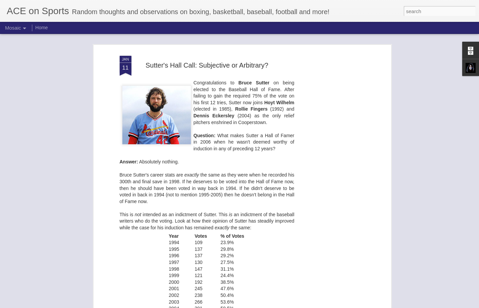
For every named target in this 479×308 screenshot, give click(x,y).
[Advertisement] (331, 158)
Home (41, 27)
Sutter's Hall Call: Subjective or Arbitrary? (207, 65)
